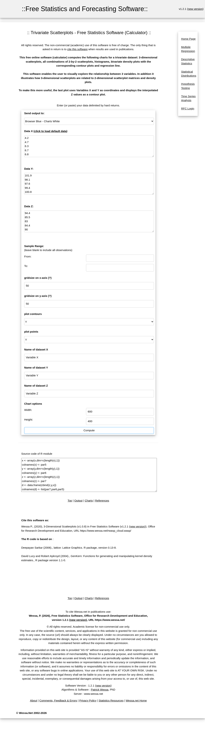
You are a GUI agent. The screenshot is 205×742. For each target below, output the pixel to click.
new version (195, 8)
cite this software (77, 49)
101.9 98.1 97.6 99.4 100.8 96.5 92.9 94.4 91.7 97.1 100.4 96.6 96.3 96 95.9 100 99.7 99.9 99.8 (89, 184)
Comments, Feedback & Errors (58, 700)
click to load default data (50, 131)
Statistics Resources (111, 700)
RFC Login (187, 108)
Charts (89, 500)
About (33, 700)
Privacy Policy (87, 700)
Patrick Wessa (100, 689)
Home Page (188, 38)
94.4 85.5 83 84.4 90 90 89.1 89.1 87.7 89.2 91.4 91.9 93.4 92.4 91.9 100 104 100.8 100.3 (89, 221)
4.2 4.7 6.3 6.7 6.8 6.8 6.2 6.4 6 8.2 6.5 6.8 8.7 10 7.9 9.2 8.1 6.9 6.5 (89, 146)
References (102, 500)
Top (70, 500)
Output (78, 500)
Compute (89, 430)
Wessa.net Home (136, 700)
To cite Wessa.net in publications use (88, 611)
